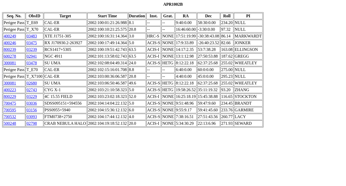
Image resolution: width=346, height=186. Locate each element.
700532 (10, 116)
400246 (10, 43)
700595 (10, 110)
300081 (10, 63)
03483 (31, 36)
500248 (10, 123)
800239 (10, 49)
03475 (31, 43)
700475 (10, 103)
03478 (31, 63)
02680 (31, 83)
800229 (10, 96)
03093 (31, 116)
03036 (31, 103)
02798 (31, 123)
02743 (31, 90)
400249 (10, 36)
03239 (31, 49)
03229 (31, 96)
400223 (10, 90)
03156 (31, 110)
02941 (31, 56)
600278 (10, 56)
